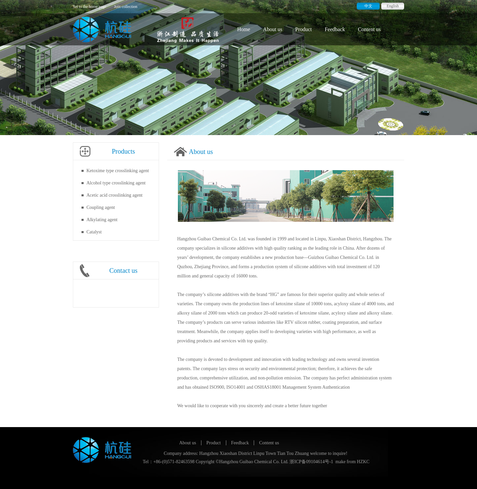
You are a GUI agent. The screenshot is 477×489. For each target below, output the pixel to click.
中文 (368, 6)
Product (303, 29)
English (393, 6)
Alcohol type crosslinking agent (115, 182)
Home (243, 29)
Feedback (335, 29)
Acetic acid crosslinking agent (114, 195)
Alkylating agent (102, 219)
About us (272, 29)
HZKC (363, 461)
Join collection (125, 6)
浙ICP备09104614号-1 (311, 461)
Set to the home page (89, 6)
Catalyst (94, 231)
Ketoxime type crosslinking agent (117, 170)
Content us (369, 29)
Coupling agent (100, 207)
